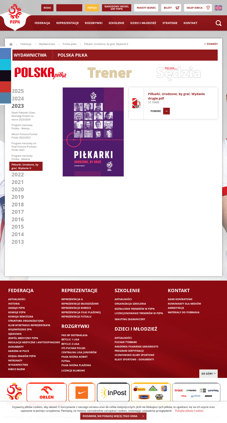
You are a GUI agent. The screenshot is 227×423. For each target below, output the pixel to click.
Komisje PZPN (16, 312)
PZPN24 (92, 7)
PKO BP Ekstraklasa (74, 335)
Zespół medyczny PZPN (23, 338)
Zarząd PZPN (16, 307)
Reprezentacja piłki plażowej (81, 312)
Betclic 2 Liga (70, 343)
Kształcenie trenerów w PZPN (135, 308)
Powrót (211, 45)
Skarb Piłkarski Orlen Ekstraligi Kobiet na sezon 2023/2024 (23, 116)
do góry (208, 373)
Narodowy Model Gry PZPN (116, 7)
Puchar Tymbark (126, 342)
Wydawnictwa (47, 44)
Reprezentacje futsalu (76, 316)
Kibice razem (16, 369)
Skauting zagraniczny (130, 319)
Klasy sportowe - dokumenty (134, 359)
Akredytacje (176, 307)
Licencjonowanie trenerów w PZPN (139, 313)
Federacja (42, 23)
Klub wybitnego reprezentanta (29, 325)
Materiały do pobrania (184, 312)
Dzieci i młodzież (143, 23)
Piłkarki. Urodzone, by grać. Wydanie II (25, 166)
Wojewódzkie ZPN (20, 329)
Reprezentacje (67, 23)
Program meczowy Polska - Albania (22, 157)
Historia (14, 303)
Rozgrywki (93, 23)
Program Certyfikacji (129, 350)
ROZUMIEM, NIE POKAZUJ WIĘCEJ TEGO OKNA (114, 416)
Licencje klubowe (73, 370)
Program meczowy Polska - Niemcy (22, 126)
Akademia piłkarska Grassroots (136, 346)
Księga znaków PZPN (22, 356)
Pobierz (160, 111)
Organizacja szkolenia (130, 303)
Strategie (169, 23)
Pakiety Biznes (146, 7)
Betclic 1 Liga (70, 339)
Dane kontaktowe (180, 299)
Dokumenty (16, 346)
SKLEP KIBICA (199, 7)
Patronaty (15, 360)
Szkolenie (116, 23)
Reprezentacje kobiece (76, 307)
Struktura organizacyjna (26, 320)
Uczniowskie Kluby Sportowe (134, 355)
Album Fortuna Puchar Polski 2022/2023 (24, 135)
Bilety (172, 7)
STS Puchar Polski (73, 348)
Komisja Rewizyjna (20, 316)
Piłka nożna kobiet (74, 356)
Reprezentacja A (72, 299)
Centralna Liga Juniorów (79, 352)
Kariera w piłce (18, 351)
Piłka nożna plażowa (76, 365)
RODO (47, 7)
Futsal (65, 361)
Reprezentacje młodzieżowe (80, 303)
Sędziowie (15, 333)
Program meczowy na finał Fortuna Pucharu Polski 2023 (24, 147)
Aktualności (16, 299)
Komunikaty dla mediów (184, 303)
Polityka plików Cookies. (189, 410)
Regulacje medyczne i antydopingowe (34, 342)
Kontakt (191, 23)
